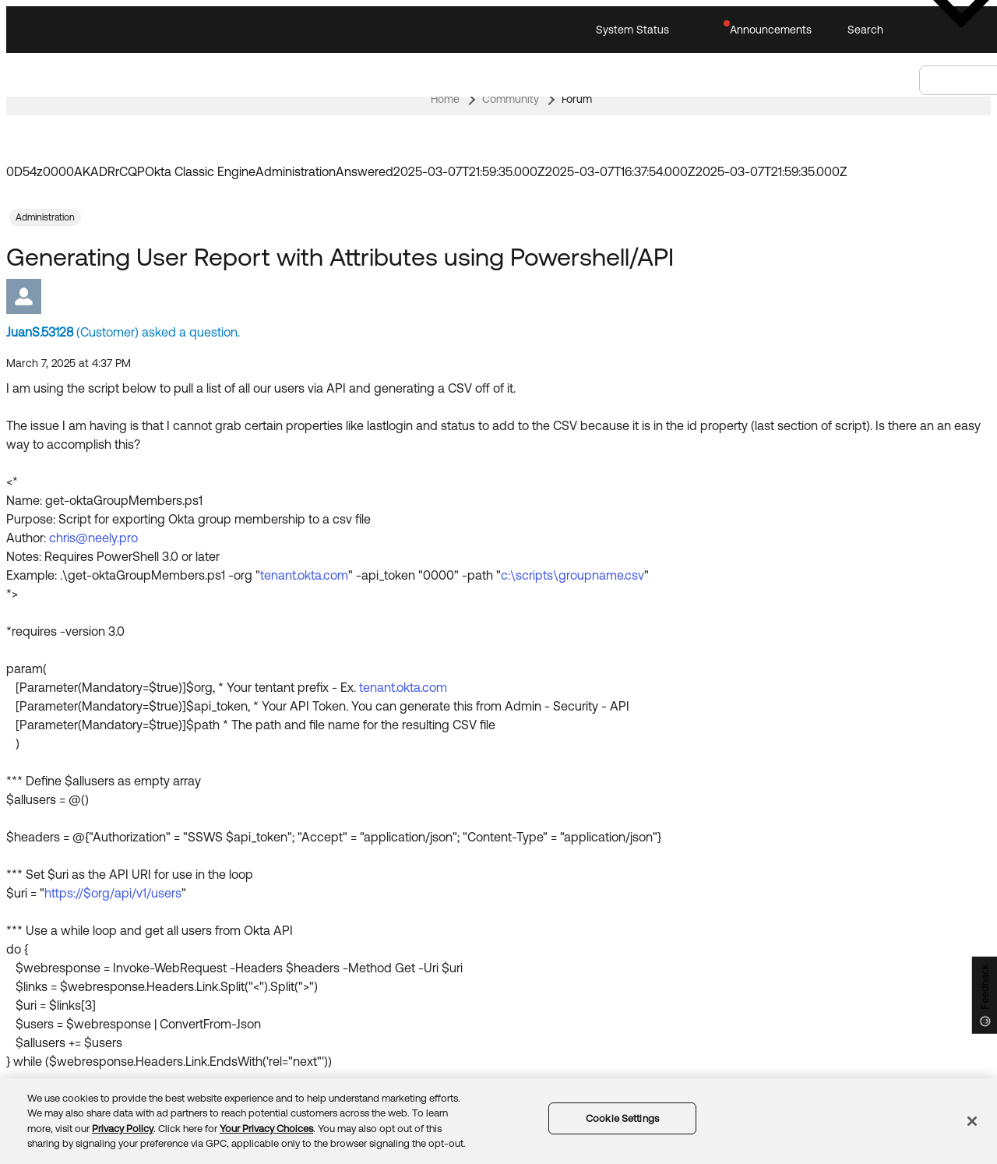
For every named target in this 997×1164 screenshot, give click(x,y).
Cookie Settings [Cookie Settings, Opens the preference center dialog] (622, 1118)
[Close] (972, 1121)
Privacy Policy (122, 1128)
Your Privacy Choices (266, 1128)
